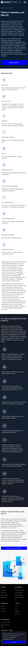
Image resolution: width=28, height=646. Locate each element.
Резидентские (4, 595)
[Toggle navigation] (25, 2)
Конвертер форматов (20, 590)
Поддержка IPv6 (19, 592)
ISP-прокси (3, 592)
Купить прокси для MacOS (14, 548)
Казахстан (17, 613)
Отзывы (3, 606)
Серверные (3, 590)
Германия (17, 611)
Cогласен (14, 642)
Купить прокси (14, 62)
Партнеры (3, 611)
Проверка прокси (19, 595)
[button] (20, 2)
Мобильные (3, 597)
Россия (16, 606)
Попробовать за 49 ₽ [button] (6, 622)
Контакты (3, 608)
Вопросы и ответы (19, 597)
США (16, 608)
